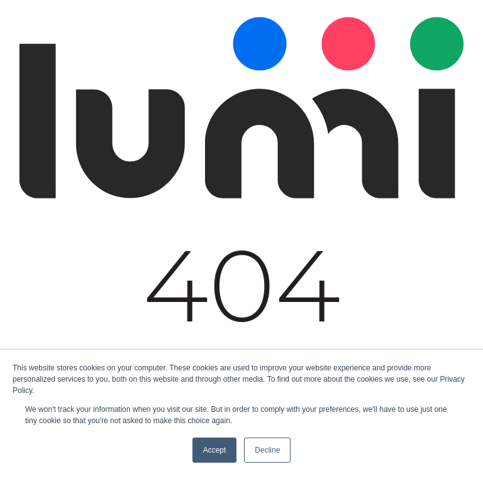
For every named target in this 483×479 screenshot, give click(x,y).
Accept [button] (214, 450)
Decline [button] (267, 450)
